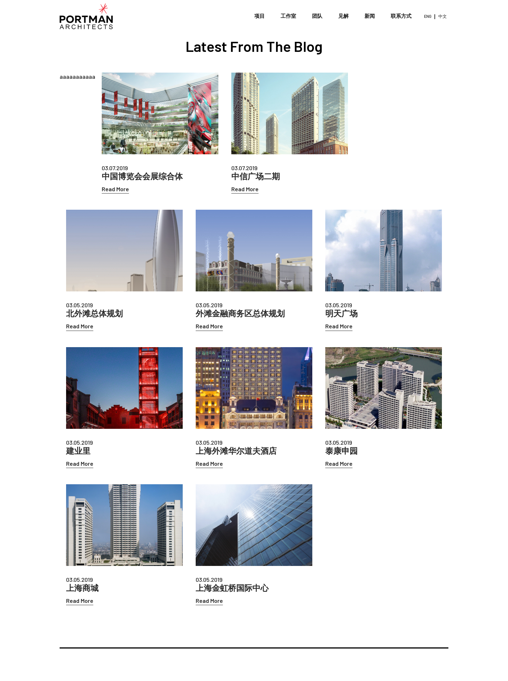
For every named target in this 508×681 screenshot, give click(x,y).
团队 (317, 16)
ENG (428, 16)
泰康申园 (341, 451)
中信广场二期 (255, 176)
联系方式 (401, 16)
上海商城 (82, 588)
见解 (343, 16)
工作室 (288, 16)
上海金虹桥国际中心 (232, 588)
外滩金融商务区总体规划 (240, 313)
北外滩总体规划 (94, 313)
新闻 (369, 16)
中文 (442, 16)
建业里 (78, 451)
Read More (115, 189)
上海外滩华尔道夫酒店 (236, 451)
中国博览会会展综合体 (142, 176)
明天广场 (341, 313)
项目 (259, 16)
